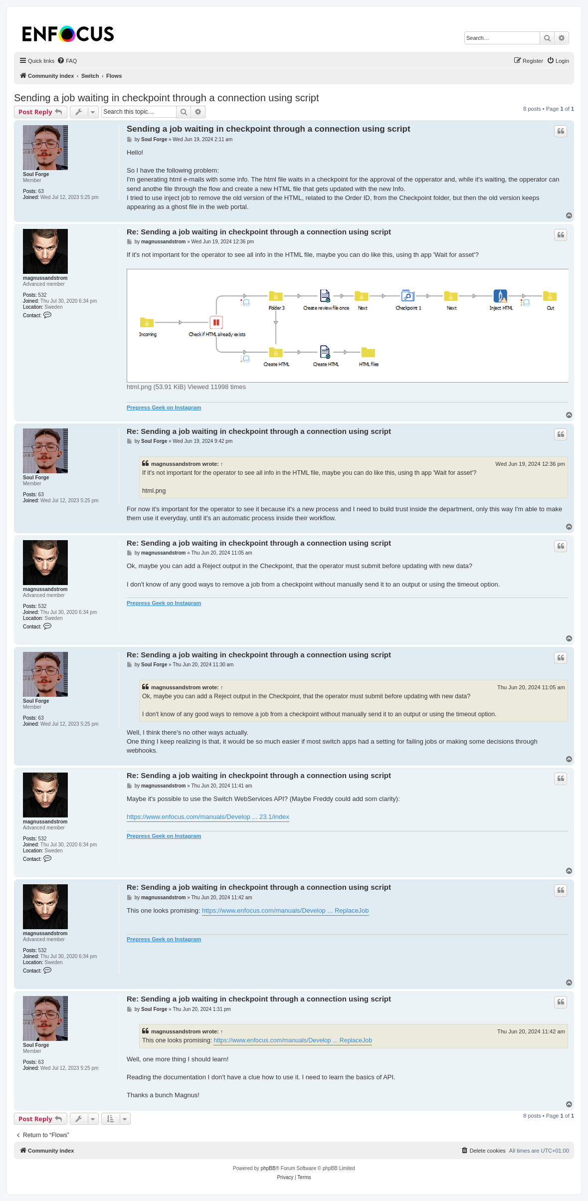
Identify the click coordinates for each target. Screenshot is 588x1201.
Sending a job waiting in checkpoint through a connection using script (166, 97)
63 (41, 191)
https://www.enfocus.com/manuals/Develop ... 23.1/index (208, 816)
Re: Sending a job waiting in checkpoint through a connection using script (259, 231)
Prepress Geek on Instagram (164, 407)
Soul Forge (36, 174)
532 (42, 295)
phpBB (268, 1168)
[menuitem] (67, 61)
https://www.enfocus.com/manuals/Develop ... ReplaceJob (285, 910)
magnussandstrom (45, 278)
